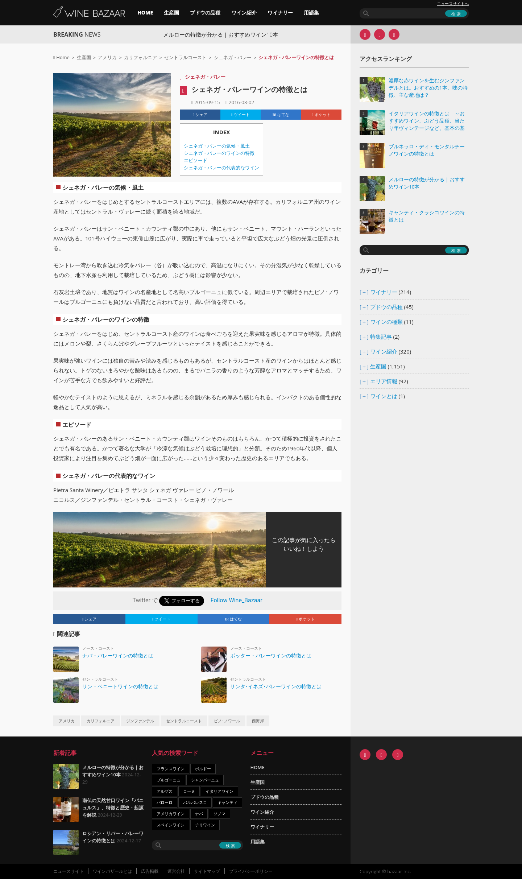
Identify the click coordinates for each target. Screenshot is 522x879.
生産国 (171, 12)
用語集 (311, 12)
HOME (145, 12)
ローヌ (189, 791)
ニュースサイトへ (453, 3)
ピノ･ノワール (227, 720)
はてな (281, 114)
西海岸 (258, 720)
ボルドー (203, 768)
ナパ (199, 813)
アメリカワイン (171, 813)
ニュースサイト (68, 871)
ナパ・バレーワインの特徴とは (117, 655)
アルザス (165, 791)
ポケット (321, 114)
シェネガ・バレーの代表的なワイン (221, 168)
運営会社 (176, 871)
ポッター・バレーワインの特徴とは (270, 655)
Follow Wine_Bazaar (236, 600)
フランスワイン (171, 768)
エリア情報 (383, 381)
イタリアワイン (219, 791)
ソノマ (219, 813)
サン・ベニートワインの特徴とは (120, 686)
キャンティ (227, 802)
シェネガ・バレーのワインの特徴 (219, 153)
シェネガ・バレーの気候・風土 (217, 146)
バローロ (165, 802)
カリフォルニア (140, 57)
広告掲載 (149, 871)
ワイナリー (280, 12)
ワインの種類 (386, 321)
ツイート (240, 114)
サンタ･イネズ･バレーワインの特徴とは (276, 686)
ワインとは (383, 396)
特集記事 (381, 336)
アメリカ (107, 57)
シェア (200, 114)
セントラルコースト (185, 57)
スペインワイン (171, 825)
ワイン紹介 (244, 12)
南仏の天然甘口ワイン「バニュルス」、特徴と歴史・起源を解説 (113, 807)
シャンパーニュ (205, 780)
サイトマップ (207, 871)
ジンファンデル (140, 720)
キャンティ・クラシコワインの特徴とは (427, 216)
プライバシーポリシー (251, 871)
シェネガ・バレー (233, 57)
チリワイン (205, 825)
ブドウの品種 (205, 12)
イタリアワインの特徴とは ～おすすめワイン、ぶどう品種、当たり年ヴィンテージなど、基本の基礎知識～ (427, 121)
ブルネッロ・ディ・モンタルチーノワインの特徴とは (427, 150)
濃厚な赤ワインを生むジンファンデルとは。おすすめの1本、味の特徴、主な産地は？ (428, 87)
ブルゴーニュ (169, 780)
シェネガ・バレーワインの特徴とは (249, 89)
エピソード (195, 160)
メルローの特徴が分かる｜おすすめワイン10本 (227, 34)
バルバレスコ (195, 802)
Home (63, 57)
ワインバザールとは (112, 871)
